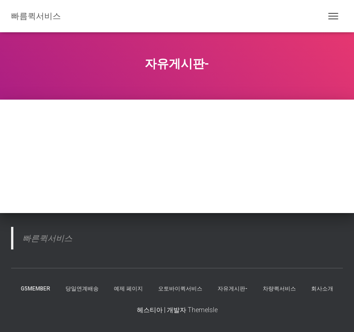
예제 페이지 (128, 288)
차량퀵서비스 (279, 288)
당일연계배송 (82, 288)
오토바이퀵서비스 (180, 288)
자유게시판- (233, 288)
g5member (35, 288)
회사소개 (322, 288)
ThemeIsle (203, 310)
